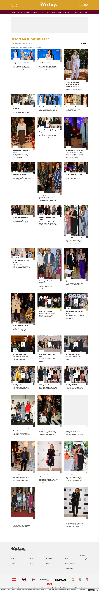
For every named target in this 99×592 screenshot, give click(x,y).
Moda (43, 12)
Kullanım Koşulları (69, 566)
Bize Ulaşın (67, 556)
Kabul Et (91, 590)
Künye (66, 558)
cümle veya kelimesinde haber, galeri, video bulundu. (26, 47)
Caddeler (26, 12)
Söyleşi (53, 12)
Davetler (20, 12)
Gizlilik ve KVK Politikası (70, 563)
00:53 (76, 303)
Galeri (80, 12)
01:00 (49, 377)
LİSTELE (82, 43)
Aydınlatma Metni (69, 568)
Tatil (48, 12)
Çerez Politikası (68, 561)
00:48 (49, 346)
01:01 (49, 303)
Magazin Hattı (66, 12)
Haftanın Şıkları (35, 12)
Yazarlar (75, 12)
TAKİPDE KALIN (83, 555)
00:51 (76, 377)
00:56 (76, 346)
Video (86, 12)
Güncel (13, 12)
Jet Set (59, 12)
